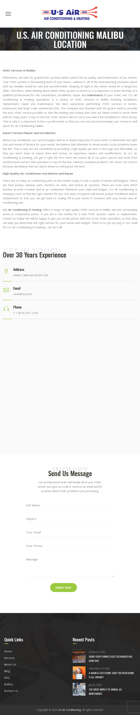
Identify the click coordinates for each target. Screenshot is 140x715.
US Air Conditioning (69, 710)
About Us (10, 664)
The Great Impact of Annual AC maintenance (105, 691)
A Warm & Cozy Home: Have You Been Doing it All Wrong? (111, 675)
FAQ (7, 677)
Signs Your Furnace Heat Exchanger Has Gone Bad (110, 659)
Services (9, 658)
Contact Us (11, 691)
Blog (7, 671)
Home (8, 651)
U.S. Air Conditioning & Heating (22, 209)
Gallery (8, 684)
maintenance (95, 95)
